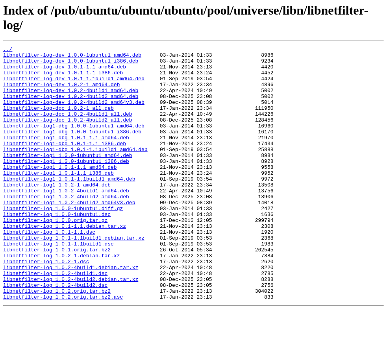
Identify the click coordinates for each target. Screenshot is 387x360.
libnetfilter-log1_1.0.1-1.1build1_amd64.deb (69, 205)
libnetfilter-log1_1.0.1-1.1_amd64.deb (60, 191)
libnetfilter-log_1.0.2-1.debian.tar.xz (61, 297)
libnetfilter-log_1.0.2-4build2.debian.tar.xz (70, 326)
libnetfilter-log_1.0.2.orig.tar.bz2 (57, 340)
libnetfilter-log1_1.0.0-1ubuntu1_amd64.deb (67, 177)
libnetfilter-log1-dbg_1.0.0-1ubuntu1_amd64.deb (73, 142)
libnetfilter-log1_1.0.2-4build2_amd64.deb (66, 227)
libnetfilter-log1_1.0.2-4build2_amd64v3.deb (69, 234)
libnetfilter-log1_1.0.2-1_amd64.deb (57, 212)
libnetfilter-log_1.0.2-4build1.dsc (55, 319)
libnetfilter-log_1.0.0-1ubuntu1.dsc (57, 248)
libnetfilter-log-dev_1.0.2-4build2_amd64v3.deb (73, 113)
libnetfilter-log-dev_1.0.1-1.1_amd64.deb (64, 71)
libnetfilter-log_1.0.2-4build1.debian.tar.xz (70, 312)
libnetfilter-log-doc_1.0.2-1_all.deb (58, 120)
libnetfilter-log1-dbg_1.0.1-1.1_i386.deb (64, 163)
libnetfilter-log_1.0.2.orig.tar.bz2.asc (63, 347)
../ (7, 50)
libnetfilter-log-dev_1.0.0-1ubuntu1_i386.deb (70, 64)
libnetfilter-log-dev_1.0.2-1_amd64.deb (61, 92)
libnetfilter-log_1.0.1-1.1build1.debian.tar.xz (73, 276)
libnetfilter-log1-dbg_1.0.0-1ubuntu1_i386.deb (72, 149)
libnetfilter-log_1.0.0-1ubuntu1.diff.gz (63, 241)
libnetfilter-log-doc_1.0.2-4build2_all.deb (67, 134)
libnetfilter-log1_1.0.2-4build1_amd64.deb (66, 219)
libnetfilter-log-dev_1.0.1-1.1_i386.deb (63, 78)
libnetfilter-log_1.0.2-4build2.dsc (55, 333)
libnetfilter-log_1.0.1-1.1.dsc (49, 269)
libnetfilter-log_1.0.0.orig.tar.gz (55, 255)
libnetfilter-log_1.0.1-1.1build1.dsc (58, 283)
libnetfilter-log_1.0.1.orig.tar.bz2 (57, 290)
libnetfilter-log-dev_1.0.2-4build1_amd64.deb (70, 99)
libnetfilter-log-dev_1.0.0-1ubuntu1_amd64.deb (72, 57)
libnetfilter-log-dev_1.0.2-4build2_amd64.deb (70, 106)
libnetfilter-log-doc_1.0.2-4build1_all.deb (67, 127)
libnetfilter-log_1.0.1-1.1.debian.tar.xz (64, 262)
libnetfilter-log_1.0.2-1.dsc (46, 304)
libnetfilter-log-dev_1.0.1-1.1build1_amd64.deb (73, 85)
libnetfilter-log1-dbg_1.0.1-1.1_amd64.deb (66, 156)
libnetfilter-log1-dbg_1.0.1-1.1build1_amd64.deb (75, 170)
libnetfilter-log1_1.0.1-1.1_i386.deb (58, 198)
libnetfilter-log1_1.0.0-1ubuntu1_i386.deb (66, 184)
